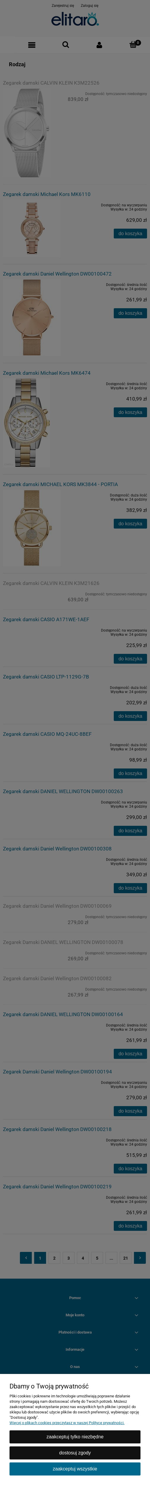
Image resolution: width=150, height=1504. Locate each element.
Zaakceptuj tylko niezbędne (74, 1436)
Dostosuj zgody (75, 1452)
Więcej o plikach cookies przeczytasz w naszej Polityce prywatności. (67, 1423)
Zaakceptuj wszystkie (75, 1468)
